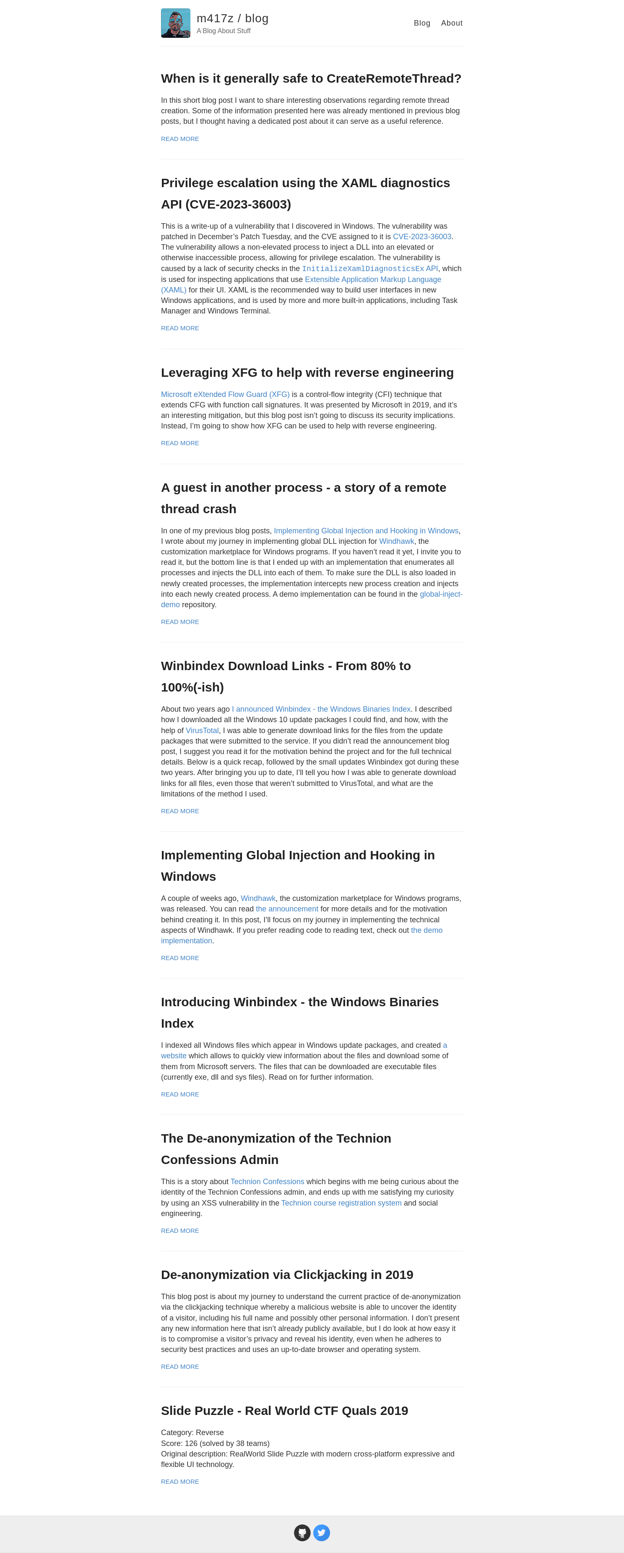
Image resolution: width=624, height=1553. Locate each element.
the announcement (287, 909)
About (452, 23)
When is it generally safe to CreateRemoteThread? (311, 78)
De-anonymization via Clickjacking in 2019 (287, 1275)
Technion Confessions (267, 1181)
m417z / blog (233, 18)
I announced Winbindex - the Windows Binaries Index (321, 709)
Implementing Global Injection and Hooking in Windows (366, 531)
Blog (422, 23)
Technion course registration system (341, 1203)
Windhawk (397, 541)
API (370, 268)
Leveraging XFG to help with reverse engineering (307, 372)
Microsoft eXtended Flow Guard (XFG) (225, 394)
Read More (180, 138)
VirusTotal (202, 730)
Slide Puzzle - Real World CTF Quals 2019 (284, 1410)
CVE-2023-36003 (422, 236)
